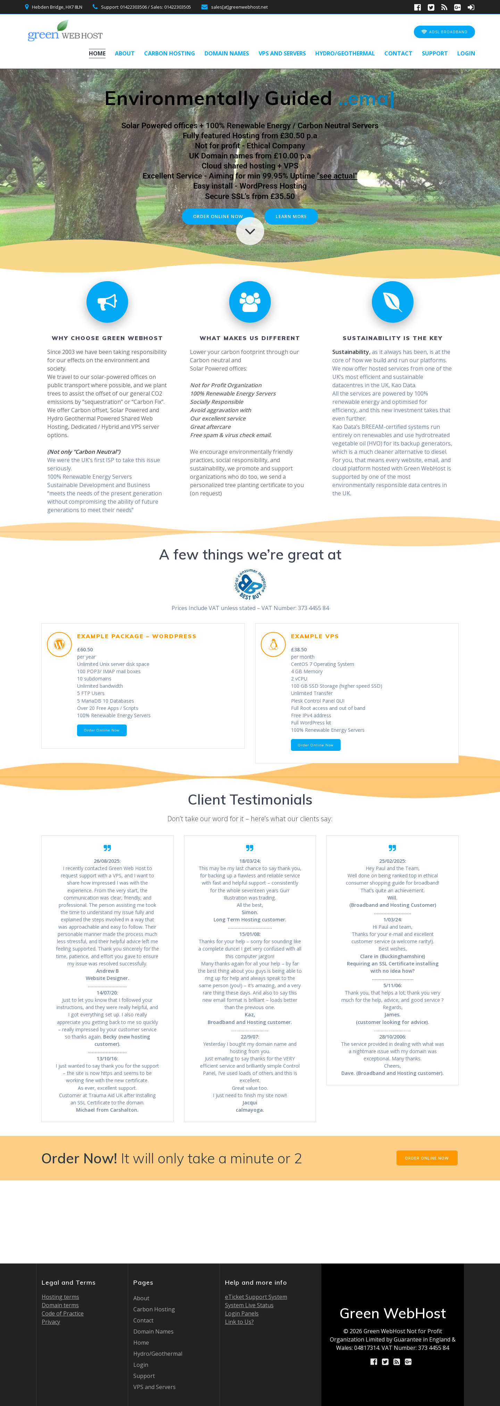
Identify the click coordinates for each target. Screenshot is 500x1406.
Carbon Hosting (169, 53)
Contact (398, 53)
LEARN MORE (293, 217)
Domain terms (60, 1305)
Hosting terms (60, 1297)
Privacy (51, 1322)
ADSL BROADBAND (444, 32)
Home (97, 53)
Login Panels (242, 1313)
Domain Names (227, 53)
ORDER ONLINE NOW (216, 217)
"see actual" (337, 175)
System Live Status (249, 1305)
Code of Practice (63, 1313)
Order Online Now (103, 741)
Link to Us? (239, 1322)
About (125, 53)
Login (466, 53)
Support (435, 53)
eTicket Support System (256, 1297)
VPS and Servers (282, 53)
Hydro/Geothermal (345, 53)
